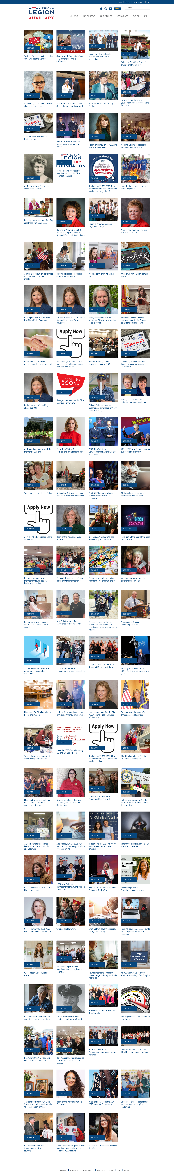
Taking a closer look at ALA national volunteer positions (133, 395)
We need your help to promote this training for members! (37, 747)
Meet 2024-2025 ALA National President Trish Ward (102, 877)
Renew (127, 2)
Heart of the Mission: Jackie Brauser (68, 532)
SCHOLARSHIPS (106, 16)
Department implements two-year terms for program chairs (102, 573)
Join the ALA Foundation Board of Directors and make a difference (70, 58)
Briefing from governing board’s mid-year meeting (102, 918)
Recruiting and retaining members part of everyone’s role (38, 358)
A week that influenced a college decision (103, 1133)
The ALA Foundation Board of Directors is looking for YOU (134, 747)
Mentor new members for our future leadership (133, 230)
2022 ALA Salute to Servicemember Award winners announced (102, 446)
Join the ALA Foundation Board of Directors (38, 532)
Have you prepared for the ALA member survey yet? (69, 396)
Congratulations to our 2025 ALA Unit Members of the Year (135, 1038)
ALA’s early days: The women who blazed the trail (36, 186)
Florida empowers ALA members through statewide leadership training (38, 574)
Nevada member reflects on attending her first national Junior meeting (68, 792)
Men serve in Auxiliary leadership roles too (135, 616)
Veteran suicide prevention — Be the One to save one (135, 834)
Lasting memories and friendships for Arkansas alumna (38, 1133)
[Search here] (137, 7)
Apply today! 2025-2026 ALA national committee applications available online (70, 835)
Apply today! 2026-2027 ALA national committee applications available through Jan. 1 (102, 187)
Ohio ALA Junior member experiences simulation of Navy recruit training (102, 402)
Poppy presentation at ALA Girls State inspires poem (103, 145)
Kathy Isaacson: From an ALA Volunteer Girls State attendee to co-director (103, 315)
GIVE (145, 16)
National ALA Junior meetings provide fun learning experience (70, 488)
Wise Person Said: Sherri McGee (38, 487)
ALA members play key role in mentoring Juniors (37, 445)
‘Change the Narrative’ (66, 917)
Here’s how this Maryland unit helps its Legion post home (37, 1046)
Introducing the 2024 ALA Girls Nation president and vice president (102, 835)
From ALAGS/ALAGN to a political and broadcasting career (70, 445)
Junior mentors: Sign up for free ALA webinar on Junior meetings (38, 273)
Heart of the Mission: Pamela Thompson (68, 1090)
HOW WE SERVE (89, 16)
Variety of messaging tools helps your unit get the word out (38, 57)
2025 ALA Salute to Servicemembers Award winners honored (103, 1039)
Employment (75, 1157)
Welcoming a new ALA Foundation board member (132, 877)
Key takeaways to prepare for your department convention (36, 1005)
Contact (63, 1157)
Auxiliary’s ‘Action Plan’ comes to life (135, 273)
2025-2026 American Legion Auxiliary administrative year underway (101, 489)
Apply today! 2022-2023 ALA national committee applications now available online (70, 359)
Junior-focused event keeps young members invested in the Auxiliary (134, 102)
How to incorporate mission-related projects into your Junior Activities (103, 963)
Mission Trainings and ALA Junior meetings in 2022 (100, 358)
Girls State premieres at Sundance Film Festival (99, 787)
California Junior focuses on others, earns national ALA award (36, 618)
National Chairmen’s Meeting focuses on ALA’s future (133, 145)
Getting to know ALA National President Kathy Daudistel (37, 314)
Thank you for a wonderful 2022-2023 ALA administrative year (135, 660)
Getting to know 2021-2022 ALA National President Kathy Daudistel (70, 315)
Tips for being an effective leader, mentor (35, 137)
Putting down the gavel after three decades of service (133, 703)
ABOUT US (74, 16)
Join (120, 2)
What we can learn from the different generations (133, 573)
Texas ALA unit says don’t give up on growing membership (70, 573)
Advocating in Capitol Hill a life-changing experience (37, 104)
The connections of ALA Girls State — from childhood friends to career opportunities (37, 1091)
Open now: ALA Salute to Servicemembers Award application (99, 56)
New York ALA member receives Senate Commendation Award (70, 104)
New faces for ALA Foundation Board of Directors (37, 703)
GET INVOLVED (122, 16)
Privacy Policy (88, 1157)
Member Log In (138, 2)
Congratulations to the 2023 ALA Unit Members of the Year (103, 656)
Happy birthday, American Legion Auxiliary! (103, 223)
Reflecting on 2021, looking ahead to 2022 (38, 401)
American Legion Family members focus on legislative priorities (70, 956)
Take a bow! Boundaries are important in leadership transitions (36, 661)
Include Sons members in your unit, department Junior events (70, 703)
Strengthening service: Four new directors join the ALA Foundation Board (70, 172)
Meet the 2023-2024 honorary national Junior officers (69, 741)
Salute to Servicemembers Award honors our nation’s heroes (70, 142)
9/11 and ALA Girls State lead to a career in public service (103, 532)
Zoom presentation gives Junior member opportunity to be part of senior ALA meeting (70, 1135)
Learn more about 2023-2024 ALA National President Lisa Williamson (101, 705)
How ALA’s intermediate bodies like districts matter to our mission (69, 1048)
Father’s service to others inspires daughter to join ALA (69, 1005)
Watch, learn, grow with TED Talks (101, 273)
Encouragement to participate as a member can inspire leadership (135, 1090)
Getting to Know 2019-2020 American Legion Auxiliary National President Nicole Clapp (70, 231)
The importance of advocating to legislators (135, 1005)
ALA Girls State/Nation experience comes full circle (68, 615)
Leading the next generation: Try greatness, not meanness (38, 220)
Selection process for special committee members (68, 273)
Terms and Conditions (105, 1157)
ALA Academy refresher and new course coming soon (135, 488)
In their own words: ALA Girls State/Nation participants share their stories (135, 792)
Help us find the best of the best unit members (135, 532)
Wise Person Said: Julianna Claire (36, 962)
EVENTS (136, 16)
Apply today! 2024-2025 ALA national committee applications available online (102, 748)
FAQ (148, 2)
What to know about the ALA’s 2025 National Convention (102, 1090)
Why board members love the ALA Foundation (101, 999)
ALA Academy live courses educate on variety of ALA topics (135, 962)
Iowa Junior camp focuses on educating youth (133, 186)
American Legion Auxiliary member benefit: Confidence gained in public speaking (133, 315)
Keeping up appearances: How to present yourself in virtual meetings (135, 920)
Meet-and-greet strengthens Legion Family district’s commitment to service (36, 792)
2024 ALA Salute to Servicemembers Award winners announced (70, 875)
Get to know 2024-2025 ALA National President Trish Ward (37, 918)
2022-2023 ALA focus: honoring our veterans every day (135, 445)
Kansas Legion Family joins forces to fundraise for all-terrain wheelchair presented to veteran (103, 618)
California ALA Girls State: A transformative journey (133, 63)
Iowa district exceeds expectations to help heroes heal (70, 660)
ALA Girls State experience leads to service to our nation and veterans (38, 835)
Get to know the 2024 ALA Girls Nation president (37, 877)
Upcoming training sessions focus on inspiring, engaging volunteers (135, 358)
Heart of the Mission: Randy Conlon (101, 104)
